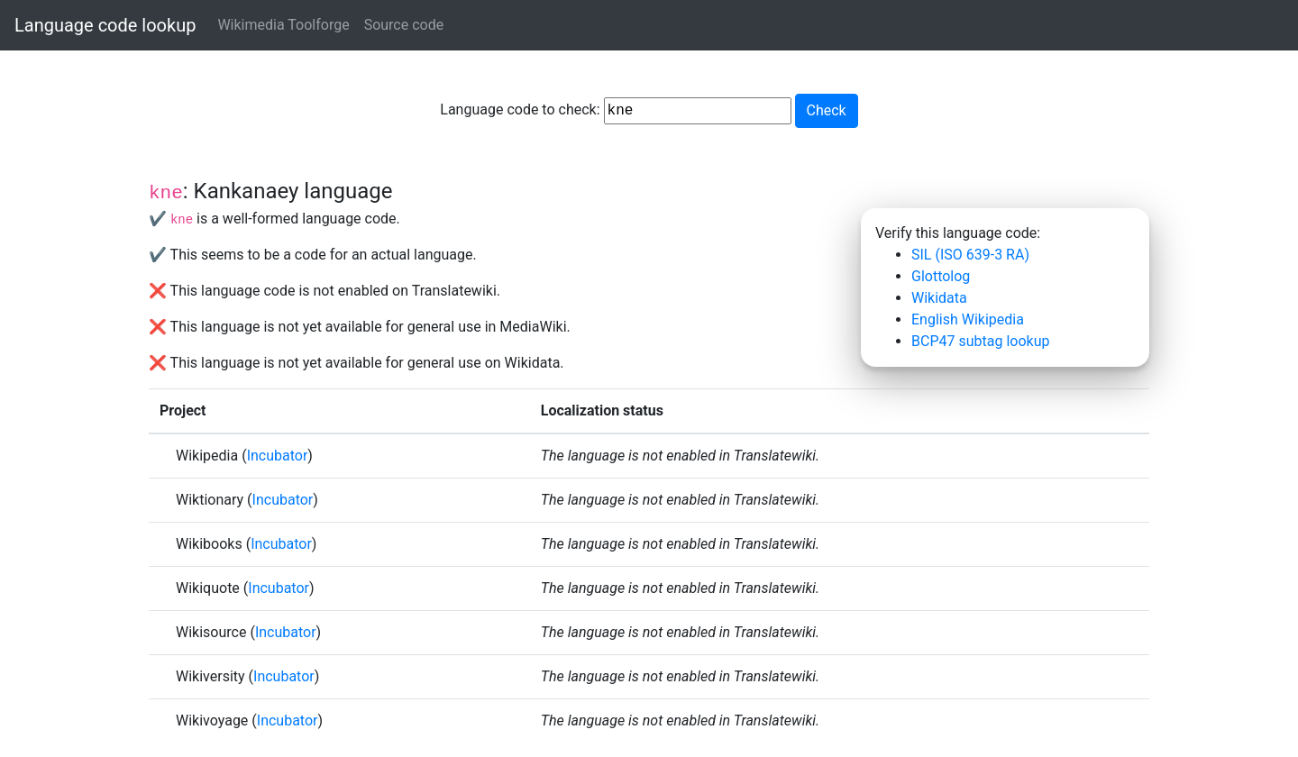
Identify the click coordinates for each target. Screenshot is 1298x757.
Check (826, 110)
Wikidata (939, 297)
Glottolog (940, 276)
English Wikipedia (967, 319)
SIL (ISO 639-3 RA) (970, 254)
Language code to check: (615, 110)
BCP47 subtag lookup (980, 341)
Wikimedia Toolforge (283, 24)
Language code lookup (105, 25)
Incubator (277, 455)
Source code (404, 24)
